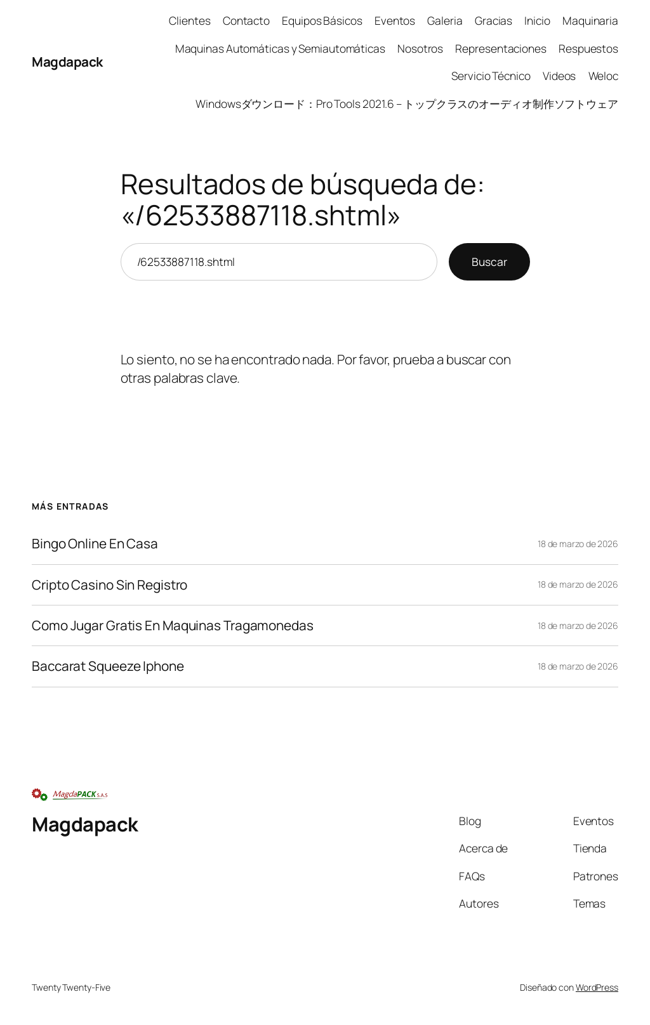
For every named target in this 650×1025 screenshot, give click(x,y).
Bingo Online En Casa (95, 543)
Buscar (489, 261)
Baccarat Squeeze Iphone (108, 666)
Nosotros (420, 48)
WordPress (597, 987)
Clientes (189, 20)
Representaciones (500, 48)
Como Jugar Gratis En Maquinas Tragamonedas (173, 625)
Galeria (444, 20)
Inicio (537, 20)
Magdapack (67, 61)
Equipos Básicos (322, 20)
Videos (559, 75)
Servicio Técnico (490, 75)
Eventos (395, 20)
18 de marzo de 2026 (578, 544)
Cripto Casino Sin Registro (109, 585)
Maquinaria (590, 20)
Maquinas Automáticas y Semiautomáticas (280, 48)
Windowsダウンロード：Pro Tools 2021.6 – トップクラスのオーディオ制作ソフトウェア (407, 103)
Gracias (493, 20)
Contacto (246, 20)
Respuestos (588, 48)
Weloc (603, 75)
